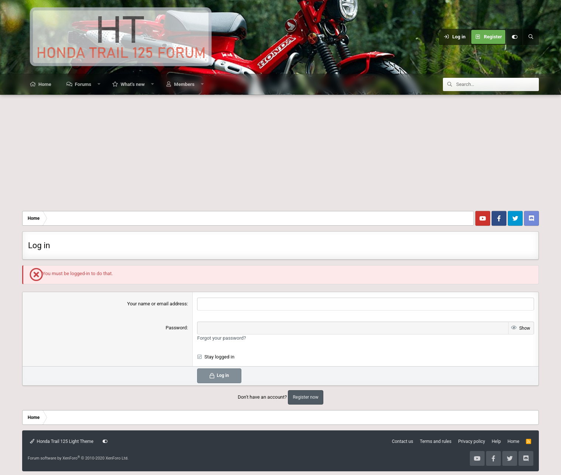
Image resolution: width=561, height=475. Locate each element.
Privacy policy (471, 441)
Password (176, 327)
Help (496, 441)
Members (184, 84)
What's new (133, 84)
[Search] (531, 37)
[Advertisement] (280, 150)
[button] (99, 84)
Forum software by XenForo (78, 458)
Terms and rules (435, 441)
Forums (83, 84)
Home (44, 84)
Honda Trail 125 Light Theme (61, 441)
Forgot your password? (221, 338)
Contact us (402, 441)
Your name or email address (157, 303)
